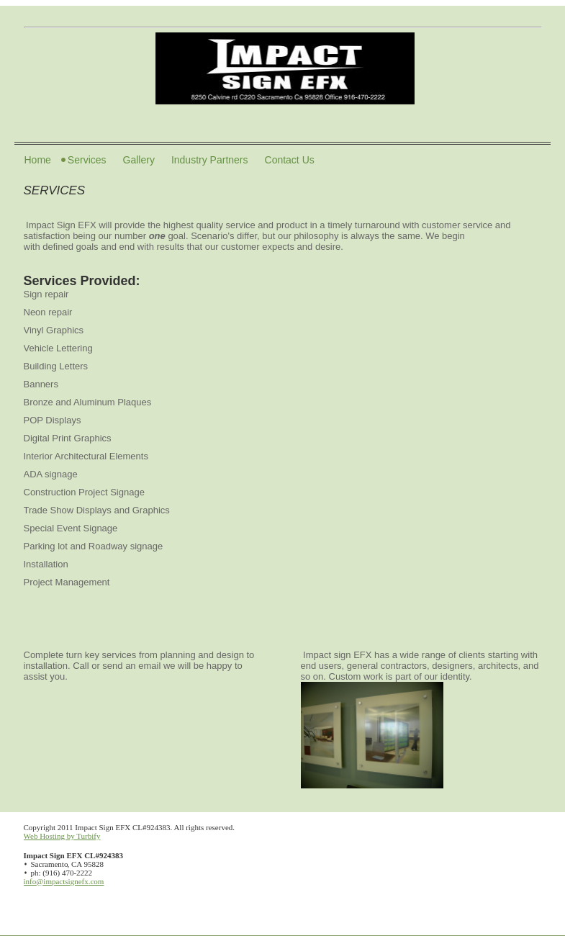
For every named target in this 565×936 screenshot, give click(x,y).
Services (87, 160)
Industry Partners (209, 160)
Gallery (139, 160)
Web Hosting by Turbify (62, 836)
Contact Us (290, 160)
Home (37, 160)
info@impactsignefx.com (64, 881)
